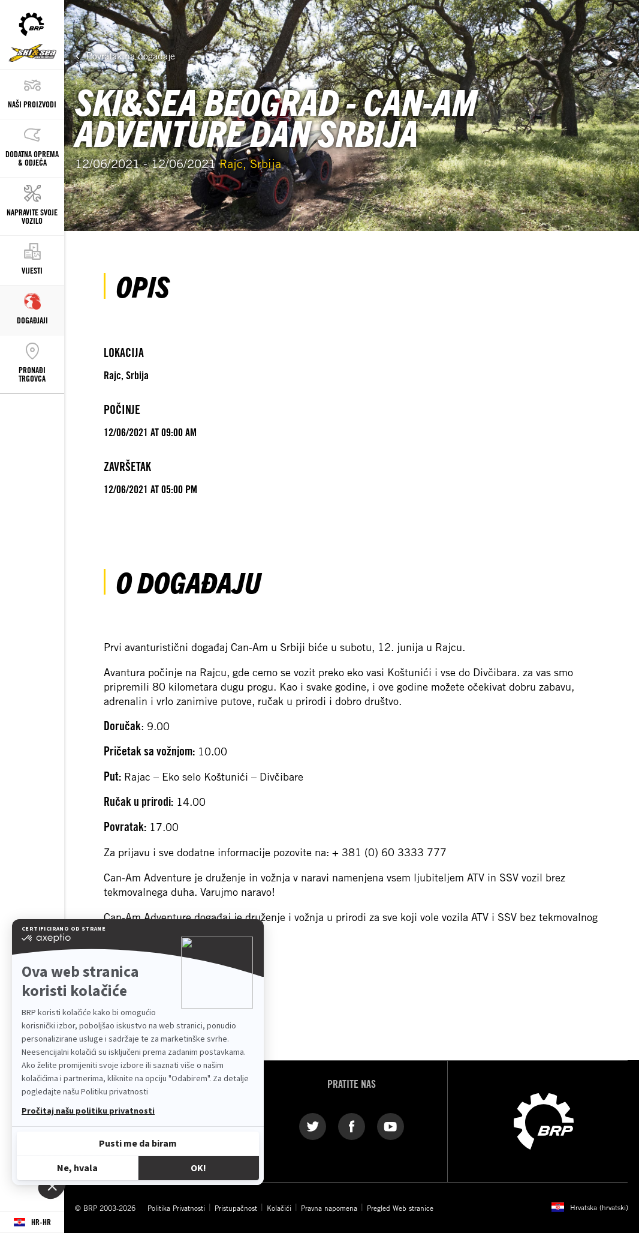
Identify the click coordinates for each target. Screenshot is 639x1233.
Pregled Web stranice (400, 1208)
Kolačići (279, 1208)
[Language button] (32, 1222)
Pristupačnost (236, 1208)
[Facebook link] (351, 1125)
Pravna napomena (329, 1208)
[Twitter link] (312, 1125)
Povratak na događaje (130, 56)
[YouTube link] (390, 1125)
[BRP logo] (544, 1120)
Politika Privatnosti (176, 1208)
